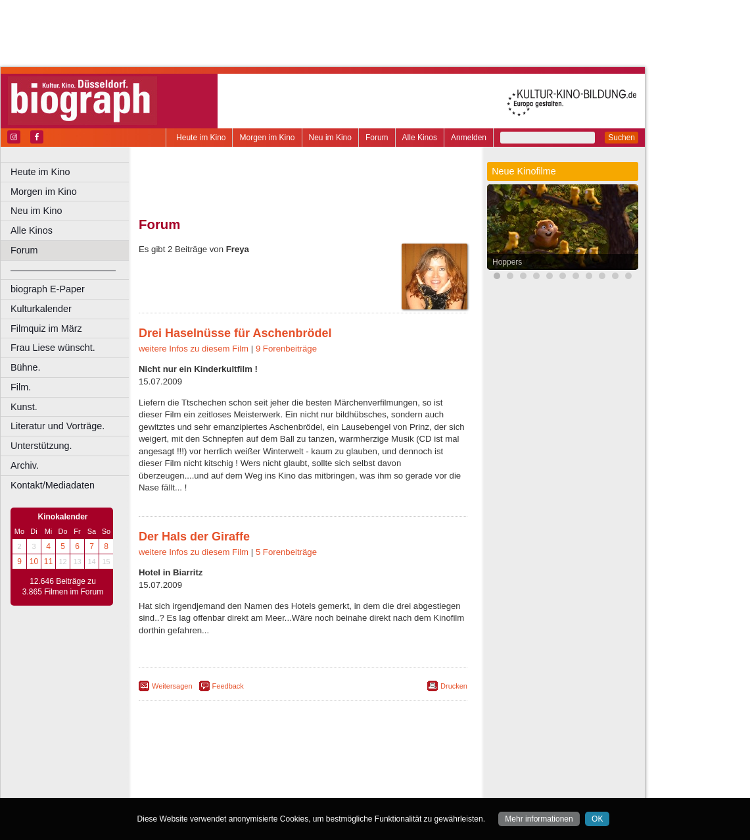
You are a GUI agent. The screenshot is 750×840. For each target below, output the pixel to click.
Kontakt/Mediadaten (53, 485)
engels (263, 776)
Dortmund (320, 788)
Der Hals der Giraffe (194, 536)
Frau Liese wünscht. (53, 347)
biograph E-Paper (48, 289)
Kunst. (24, 407)
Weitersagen (172, 686)
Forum (376, 137)
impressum (310, 765)
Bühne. (26, 367)
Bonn (231, 788)
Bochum (202, 788)
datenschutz (356, 765)
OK (597, 819)
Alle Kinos (419, 137)
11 (48, 561)
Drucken (453, 686)
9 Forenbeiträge (286, 349)
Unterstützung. (41, 445)
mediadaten (405, 765)
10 (34, 561)
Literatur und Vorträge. (58, 426)
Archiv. (25, 465)
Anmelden (468, 137)
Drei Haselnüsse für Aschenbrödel (235, 333)
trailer (303, 776)
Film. (21, 387)
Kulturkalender (41, 308)
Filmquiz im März (46, 328)
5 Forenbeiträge (286, 552)
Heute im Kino (200, 137)
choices (233, 776)
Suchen (621, 137)
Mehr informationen (539, 819)
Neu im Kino (330, 137)
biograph (197, 776)
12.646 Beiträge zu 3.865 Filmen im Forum (62, 586)
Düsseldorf (361, 788)
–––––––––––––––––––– (63, 270)
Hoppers (507, 262)
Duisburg (400, 788)
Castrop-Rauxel (271, 788)
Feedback (228, 686)
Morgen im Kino (266, 137)
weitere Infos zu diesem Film (193, 349)
